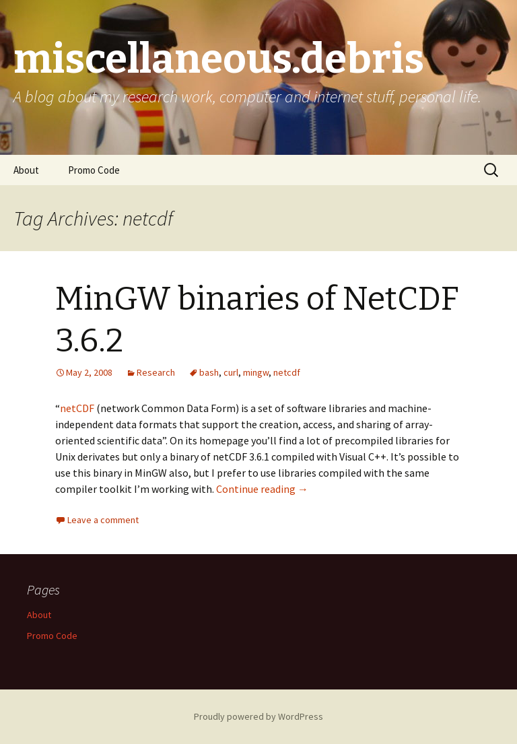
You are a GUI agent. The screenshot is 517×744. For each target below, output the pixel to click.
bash (209, 372)
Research (156, 372)
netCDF (77, 408)
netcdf (286, 372)
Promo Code (94, 170)
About (26, 170)
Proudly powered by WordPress (258, 716)
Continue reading (262, 489)
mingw (256, 372)
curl (230, 372)
